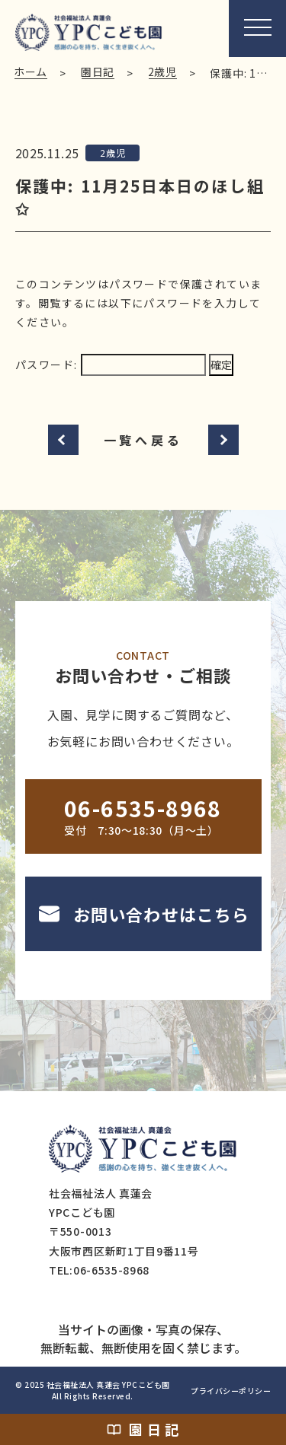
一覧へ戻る (143, 440)
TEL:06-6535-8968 (99, 1270)
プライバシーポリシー (231, 1390)
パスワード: (110, 364)
